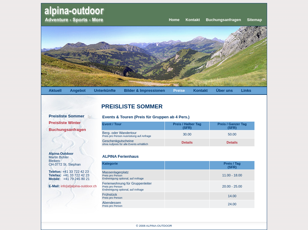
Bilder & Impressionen (144, 90)
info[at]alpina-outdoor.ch (79, 186)
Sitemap (254, 19)
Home (174, 19)
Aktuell (55, 90)
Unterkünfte (105, 90)
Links (246, 90)
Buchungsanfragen (223, 19)
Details (187, 142)
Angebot (78, 90)
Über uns (224, 90)
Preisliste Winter (65, 122)
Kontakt (193, 19)
